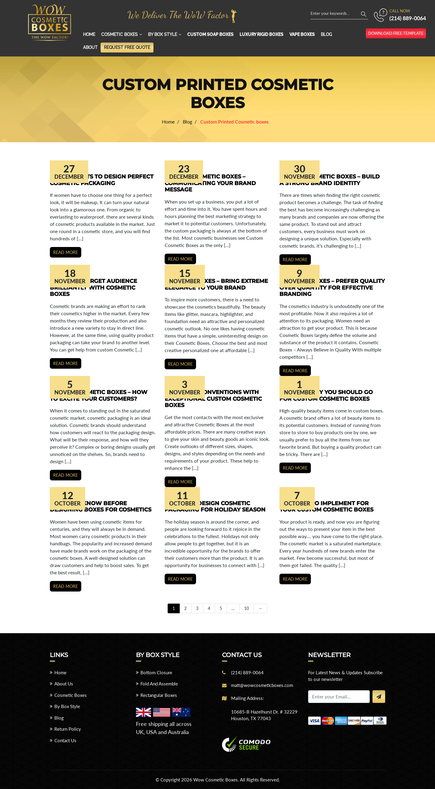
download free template (396, 33)
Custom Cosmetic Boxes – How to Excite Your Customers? (98, 395)
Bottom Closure (156, 672)
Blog (326, 34)
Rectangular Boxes (158, 695)
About (90, 47)
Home (89, 34)
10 (246, 608)
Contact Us (65, 740)
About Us (63, 683)
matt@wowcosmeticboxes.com (262, 685)
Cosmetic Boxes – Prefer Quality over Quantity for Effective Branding (332, 287)
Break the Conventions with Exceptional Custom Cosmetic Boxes (213, 399)
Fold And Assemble (159, 683)
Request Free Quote (127, 47)
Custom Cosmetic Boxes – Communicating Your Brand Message (210, 183)
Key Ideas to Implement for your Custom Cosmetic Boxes (326, 506)
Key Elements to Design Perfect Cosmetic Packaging (101, 180)
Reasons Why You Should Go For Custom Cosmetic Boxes (326, 395)
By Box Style (162, 34)
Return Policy (67, 729)
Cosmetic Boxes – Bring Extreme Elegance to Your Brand (216, 284)
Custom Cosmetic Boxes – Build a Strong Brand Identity (329, 180)
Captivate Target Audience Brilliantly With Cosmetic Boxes (93, 287)
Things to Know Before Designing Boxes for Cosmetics (100, 506)
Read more (65, 252)
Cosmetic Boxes (119, 34)
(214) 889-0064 (407, 18)
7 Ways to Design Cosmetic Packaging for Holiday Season (215, 506)
